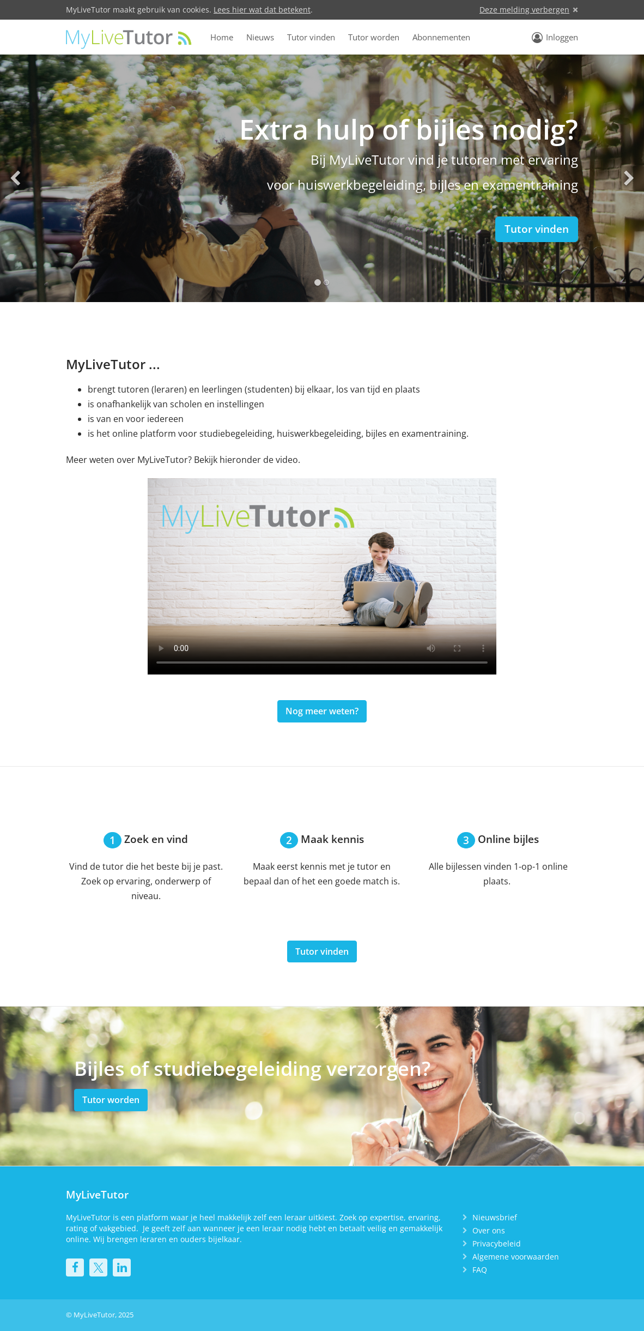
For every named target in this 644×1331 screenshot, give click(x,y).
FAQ (479, 1269)
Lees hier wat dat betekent (262, 9)
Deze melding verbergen (524, 9)
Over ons (488, 1230)
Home (221, 37)
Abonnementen (441, 37)
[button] (15, 178)
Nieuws (260, 37)
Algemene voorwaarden (515, 1256)
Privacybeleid (496, 1243)
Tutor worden (373, 37)
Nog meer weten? (322, 711)
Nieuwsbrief (494, 1217)
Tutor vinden (311, 37)
